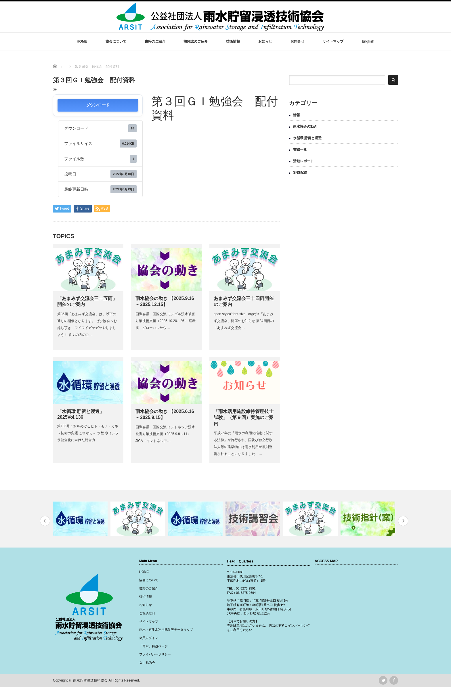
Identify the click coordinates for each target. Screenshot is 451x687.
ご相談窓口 (147, 613)
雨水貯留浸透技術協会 (90, 680)
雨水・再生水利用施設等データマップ (166, 629)
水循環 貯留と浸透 (307, 138)
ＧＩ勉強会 (147, 662)
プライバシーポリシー (155, 654)
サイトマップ (333, 41)
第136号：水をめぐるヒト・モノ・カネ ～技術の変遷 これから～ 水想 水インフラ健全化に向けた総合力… (89, 433)
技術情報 (233, 41)
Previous (45, 521)
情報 (296, 115)
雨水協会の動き (305, 127)
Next (403, 521)
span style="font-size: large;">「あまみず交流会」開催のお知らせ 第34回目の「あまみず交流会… (244, 321)
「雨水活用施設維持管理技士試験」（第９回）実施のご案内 (244, 417)
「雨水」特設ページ (153, 646)
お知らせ (265, 41)
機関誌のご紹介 (196, 41)
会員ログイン (148, 638)
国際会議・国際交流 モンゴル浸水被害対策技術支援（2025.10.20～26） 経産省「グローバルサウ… (165, 321)
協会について (116, 41)
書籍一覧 (300, 150)
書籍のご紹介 (155, 41)
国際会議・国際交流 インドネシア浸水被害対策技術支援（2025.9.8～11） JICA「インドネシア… (165, 434)
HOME (82, 41)
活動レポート (303, 161)
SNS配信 (300, 173)
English (368, 41)
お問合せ (297, 41)
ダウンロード (98, 105)
